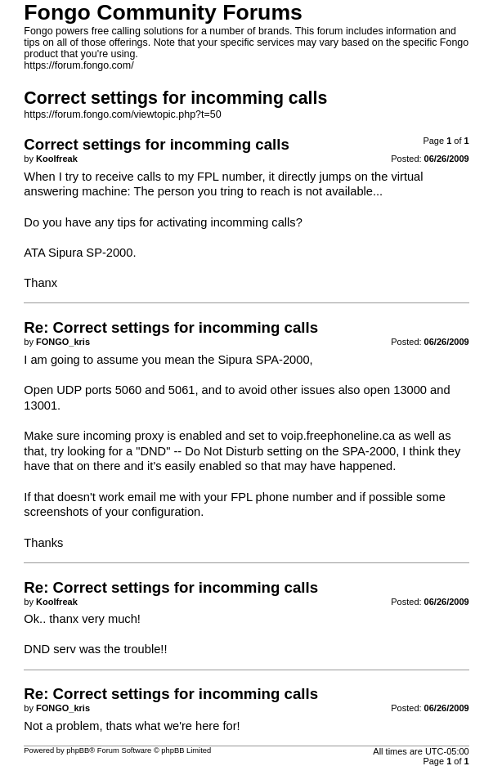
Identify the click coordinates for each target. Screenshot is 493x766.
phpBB (77, 750)
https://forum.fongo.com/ (78, 65)
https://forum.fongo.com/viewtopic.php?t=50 (122, 114)
